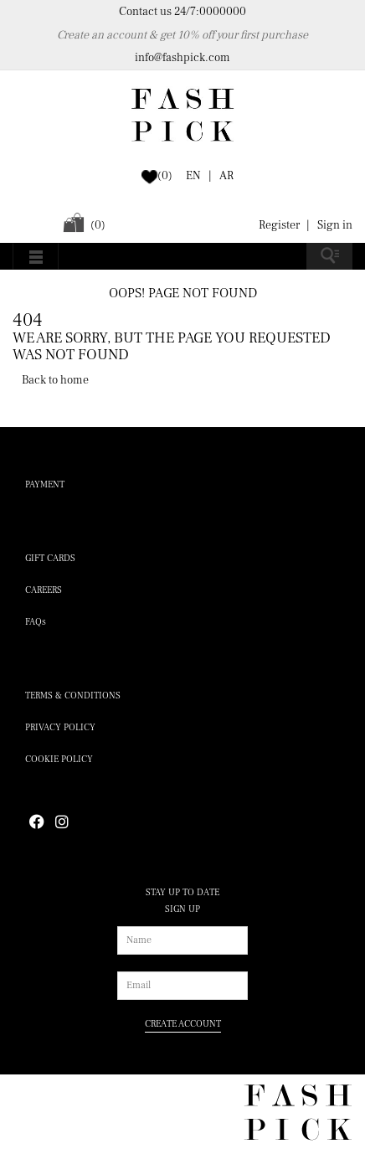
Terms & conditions (73, 695)
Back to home (55, 380)
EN (193, 175)
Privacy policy (60, 727)
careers (43, 590)
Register (279, 225)
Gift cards (50, 558)
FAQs (35, 622)
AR (226, 175)
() (164, 175)
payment (44, 484)
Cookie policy (59, 759)
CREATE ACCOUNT (183, 1023)
